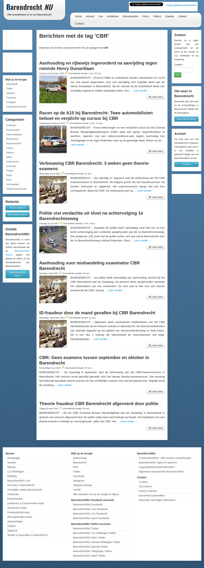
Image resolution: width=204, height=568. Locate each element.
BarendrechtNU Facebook (87, 504)
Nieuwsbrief (12, 84)
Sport (9, 180)
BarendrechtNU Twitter (86, 528)
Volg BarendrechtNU (16, 106)
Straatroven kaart (17, 507)
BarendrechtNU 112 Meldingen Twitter (94, 533)
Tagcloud (12, 530)
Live (100, 16)
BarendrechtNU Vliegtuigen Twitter (92, 551)
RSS (75, 467)
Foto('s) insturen (148, 491)
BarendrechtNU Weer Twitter (89, 537)
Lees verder (142, 90)
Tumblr (77, 489)
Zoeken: (178, 64)
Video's (157, 16)
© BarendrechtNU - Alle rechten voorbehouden (165, 458)
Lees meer (155, 97)
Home (78, 16)
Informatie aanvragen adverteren (157, 500)
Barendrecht (12, 139)
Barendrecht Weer (186, 119)
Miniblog (12, 476)
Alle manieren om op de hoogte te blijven (96, 494)
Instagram (11, 102)
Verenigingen (12, 184)
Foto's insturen (17, 207)
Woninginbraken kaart (19, 516)
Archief (186, 164)
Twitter (9, 88)
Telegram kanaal (82, 485)
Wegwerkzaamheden (16, 189)
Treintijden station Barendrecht (24, 489)
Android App (80, 458)
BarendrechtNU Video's (17, 274)
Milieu (9, 157)
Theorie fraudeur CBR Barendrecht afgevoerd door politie (98, 403)
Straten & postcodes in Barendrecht (27, 535)
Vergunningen (15, 521)
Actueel (90, 16)
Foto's (145, 16)
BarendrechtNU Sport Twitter (89, 555)
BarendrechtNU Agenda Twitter (90, 546)
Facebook (11, 97)
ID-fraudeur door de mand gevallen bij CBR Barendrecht (97, 312)
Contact (79, 23)
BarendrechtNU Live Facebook (90, 509)
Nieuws (11, 467)
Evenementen (130, 16)
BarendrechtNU (13, 143)
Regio (9, 175)
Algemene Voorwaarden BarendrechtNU (161, 471)
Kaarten (169, 16)
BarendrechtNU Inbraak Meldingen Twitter (96, 542)
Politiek (9, 170)
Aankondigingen (14, 134)
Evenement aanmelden (152, 495)
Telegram (10, 93)
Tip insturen (145, 486)
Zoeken (182, 16)
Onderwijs (11, 166)
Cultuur (9, 148)
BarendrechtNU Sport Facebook (91, 518)
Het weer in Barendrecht (21, 485)
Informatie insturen (17, 214)
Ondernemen (12, 161)
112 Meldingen (15, 471)
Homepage (13, 458)
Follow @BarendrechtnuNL (181, 5)
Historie (10, 152)
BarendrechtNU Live (18, 480)
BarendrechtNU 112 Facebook (90, 513)
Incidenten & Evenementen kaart (25, 503)
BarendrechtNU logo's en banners (158, 462)
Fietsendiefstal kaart (18, 512)
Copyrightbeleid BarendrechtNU (157, 467)
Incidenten (113, 16)
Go (177, 74)
